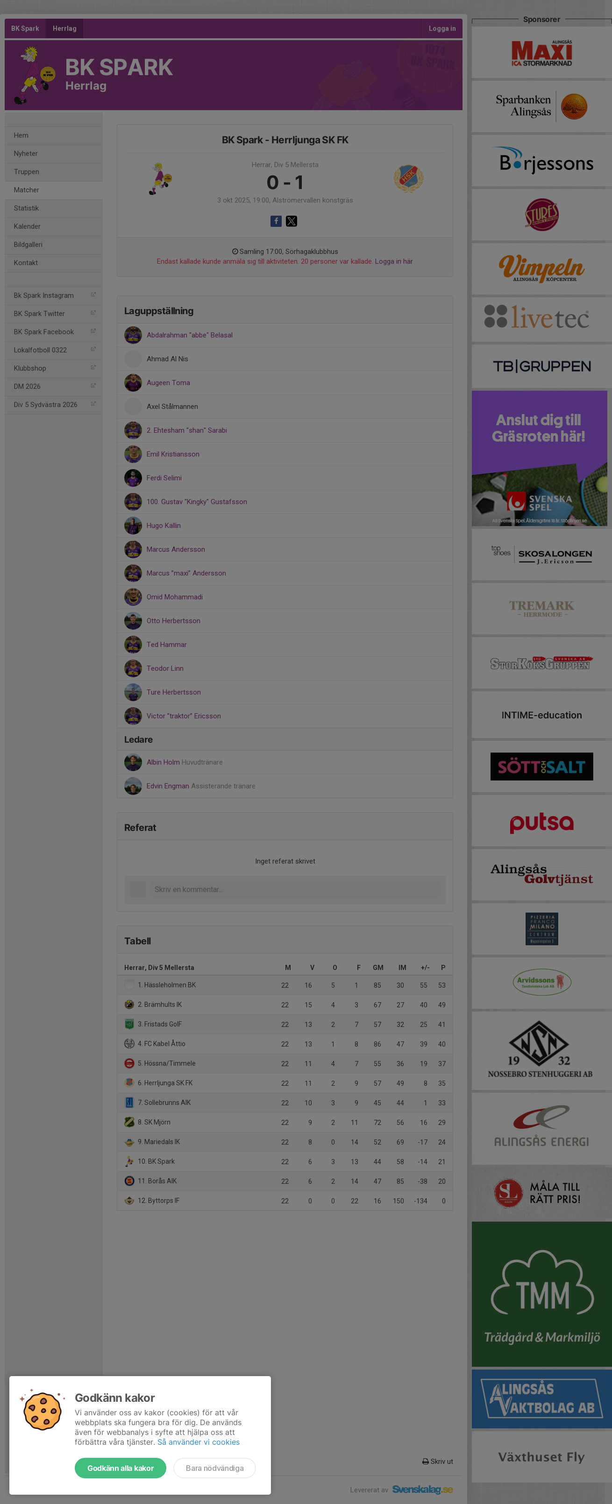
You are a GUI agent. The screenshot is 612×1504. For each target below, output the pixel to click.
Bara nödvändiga (214, 1468)
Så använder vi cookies (198, 1442)
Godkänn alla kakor (120, 1468)
